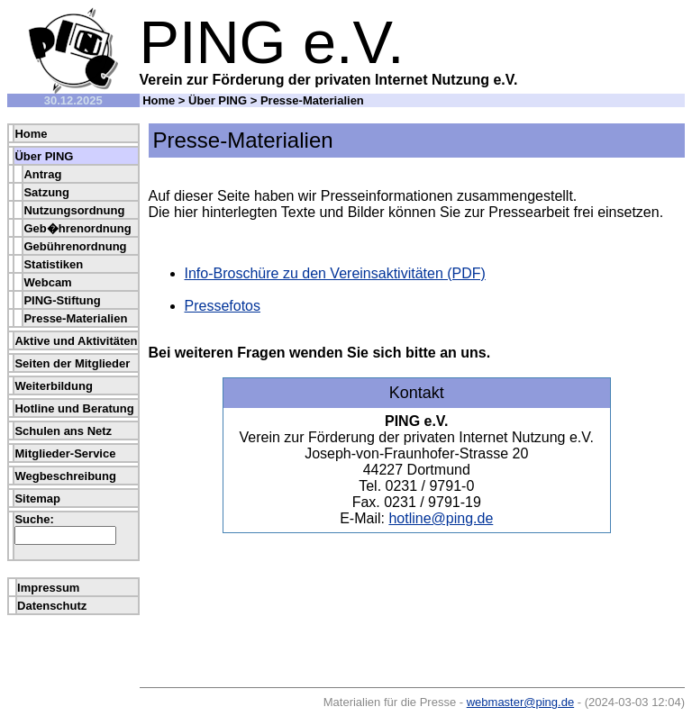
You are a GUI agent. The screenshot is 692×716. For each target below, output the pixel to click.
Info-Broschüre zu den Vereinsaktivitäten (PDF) (335, 273)
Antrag (42, 174)
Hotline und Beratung (73, 408)
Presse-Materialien (75, 318)
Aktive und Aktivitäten (75, 341)
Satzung (46, 192)
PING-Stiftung (61, 300)
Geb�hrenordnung (77, 228)
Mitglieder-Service (64, 453)
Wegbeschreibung (64, 476)
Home (158, 100)
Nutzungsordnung (73, 210)
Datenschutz (51, 605)
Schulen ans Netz (63, 431)
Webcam (47, 282)
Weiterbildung (53, 386)
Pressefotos (222, 305)
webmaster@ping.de (520, 702)
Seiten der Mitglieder (72, 363)
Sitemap (37, 498)
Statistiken (53, 264)
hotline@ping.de (440, 518)
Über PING (217, 100)
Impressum (48, 587)
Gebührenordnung (74, 246)
